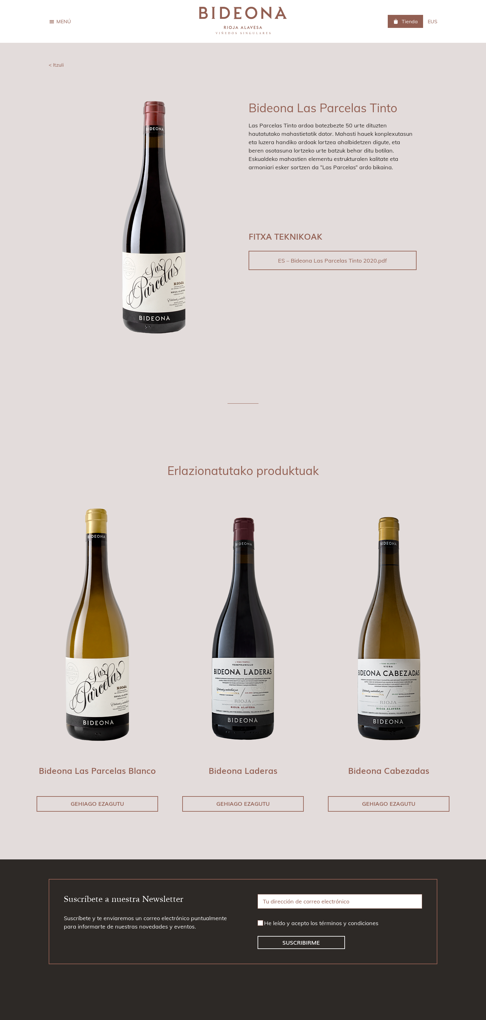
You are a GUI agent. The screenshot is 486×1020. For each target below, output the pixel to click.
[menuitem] (432, 21)
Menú (63, 21)
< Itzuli (56, 65)
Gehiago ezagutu (97, 803)
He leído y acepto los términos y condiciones (321, 923)
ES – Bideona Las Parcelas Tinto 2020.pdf (332, 260)
